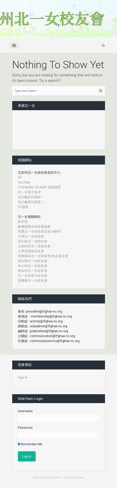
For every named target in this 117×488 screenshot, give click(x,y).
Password (25, 427)
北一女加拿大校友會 (32, 275)
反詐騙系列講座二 (31, 202)
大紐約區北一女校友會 (34, 246)
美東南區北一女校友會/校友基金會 (43, 256)
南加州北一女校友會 (32, 271)
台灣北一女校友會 (31, 236)
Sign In (23, 377)
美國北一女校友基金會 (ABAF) (39, 231)
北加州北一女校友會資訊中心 (39, 172)
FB (19, 177)
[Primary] (14, 45)
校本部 (23, 221)
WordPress (79, 477)
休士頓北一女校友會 (32, 266)
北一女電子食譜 (29, 192)
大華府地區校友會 (31, 251)
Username (25, 411)
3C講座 (23, 207)
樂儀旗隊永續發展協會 (34, 226)
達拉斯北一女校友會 (32, 261)
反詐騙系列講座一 (31, 197)
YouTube (24, 182)
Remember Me (30, 444)
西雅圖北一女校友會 (32, 280)
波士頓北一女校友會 (32, 241)
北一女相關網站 (29, 217)
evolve (36, 477)
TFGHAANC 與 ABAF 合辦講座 (39, 187)
